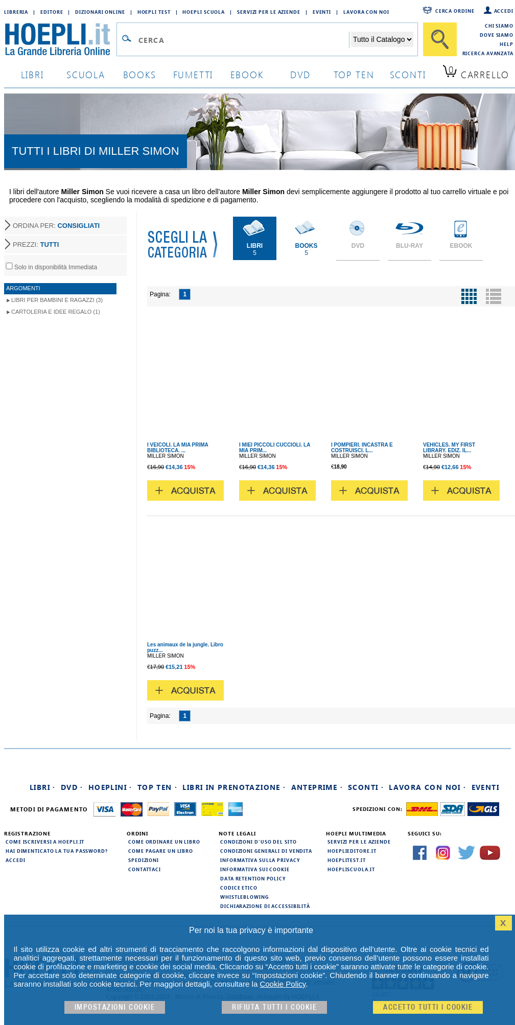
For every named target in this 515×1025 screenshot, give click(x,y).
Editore (51, 12)
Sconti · (366, 787)
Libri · (43, 787)
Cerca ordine (455, 11)
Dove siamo (496, 35)
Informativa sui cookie (255, 869)
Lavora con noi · (427, 787)
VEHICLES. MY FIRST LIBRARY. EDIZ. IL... (449, 447)
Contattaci (144, 869)
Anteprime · (317, 787)
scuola (85, 74)
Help (506, 44)
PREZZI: (36, 244)
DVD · (72, 787)
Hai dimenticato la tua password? (57, 851)
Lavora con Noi (366, 12)
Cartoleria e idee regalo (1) (55, 312)
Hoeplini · (110, 787)
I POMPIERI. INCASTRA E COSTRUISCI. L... (362, 447)
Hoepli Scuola (203, 12)
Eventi (322, 12)
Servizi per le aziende (268, 12)
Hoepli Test (154, 12)
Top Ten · (157, 787)
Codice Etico (239, 887)
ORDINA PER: (56, 225)
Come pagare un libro (160, 851)
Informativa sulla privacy (260, 860)
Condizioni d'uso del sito (258, 841)
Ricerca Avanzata (487, 53)
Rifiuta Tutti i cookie (274, 1007)
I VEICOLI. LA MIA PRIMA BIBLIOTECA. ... (177, 447)
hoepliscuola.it (351, 869)
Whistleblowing (244, 897)
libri (32, 74)
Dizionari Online (100, 12)
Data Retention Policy (253, 878)
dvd (300, 74)
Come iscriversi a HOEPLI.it (45, 841)
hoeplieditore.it (351, 851)
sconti (408, 74)
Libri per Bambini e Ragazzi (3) (57, 300)
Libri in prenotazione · (234, 787)
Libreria (16, 12)
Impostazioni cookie (115, 1007)
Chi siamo (499, 25)
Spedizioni (143, 860)
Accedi (503, 11)
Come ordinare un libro (164, 841)
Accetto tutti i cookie (428, 1007)
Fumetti (193, 74)
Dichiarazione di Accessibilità (265, 906)
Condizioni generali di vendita (266, 851)
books (139, 74)
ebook (247, 74)
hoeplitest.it (346, 860)
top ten (354, 74)
